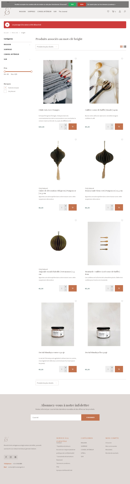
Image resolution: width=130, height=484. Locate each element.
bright (23, 33)
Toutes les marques (13, 88)
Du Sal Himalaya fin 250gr (96, 352)
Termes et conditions (63, 463)
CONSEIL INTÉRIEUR (44, 11)
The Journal (63, 11)
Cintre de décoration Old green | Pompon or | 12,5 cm (57, 192)
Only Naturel (11, 91)
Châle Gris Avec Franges (49, 110)
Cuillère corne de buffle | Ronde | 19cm (101, 110)
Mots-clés (15, 33)
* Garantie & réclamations (64, 456)
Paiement (59, 460)
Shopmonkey (45, 481)
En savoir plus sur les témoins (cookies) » (101, 4)
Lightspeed (32, 481)
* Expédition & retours (63, 446)
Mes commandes (111, 446)
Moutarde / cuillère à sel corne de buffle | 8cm (102, 273)
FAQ (57, 467)
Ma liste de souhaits (111, 453)
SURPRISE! (31, 11)
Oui (72, 4)
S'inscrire (108, 443)
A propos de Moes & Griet (64, 470)
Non (81, 4)
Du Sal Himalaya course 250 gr (52, 352)
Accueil (6, 33)
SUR (55, 11)
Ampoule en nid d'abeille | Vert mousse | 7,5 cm (57, 273)
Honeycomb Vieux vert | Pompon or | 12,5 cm (104, 191)
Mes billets (108, 450)
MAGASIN (22, 11)
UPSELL (83, 453)
